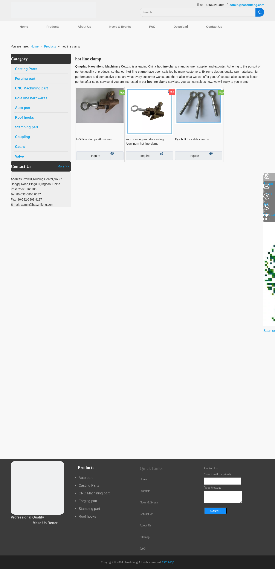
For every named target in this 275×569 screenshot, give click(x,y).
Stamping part (89, 509)
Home (24, 26)
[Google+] (5, 199)
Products (53, 26)
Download (181, 26)
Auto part (86, 478)
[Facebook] (5, 176)
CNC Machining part (94, 493)
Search (259, 12)
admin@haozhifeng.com (247, 5)
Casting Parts (89, 485)
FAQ (152, 26)
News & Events (120, 26)
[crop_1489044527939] (37, 488)
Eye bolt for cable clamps (192, 139)
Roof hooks (87, 516)
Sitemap (145, 537)
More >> (63, 166)
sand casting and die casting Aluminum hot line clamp (145, 141)
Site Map (168, 562)
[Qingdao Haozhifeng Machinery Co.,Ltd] (53, 10)
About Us (84, 26)
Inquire (88, 155)
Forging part (88, 501)
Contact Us (214, 26)
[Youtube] (5, 210)
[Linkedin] (5, 187)
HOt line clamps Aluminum (94, 139)
